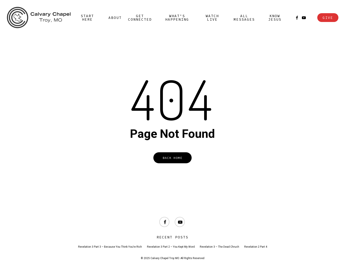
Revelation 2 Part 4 (255, 246)
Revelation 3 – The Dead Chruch (219, 246)
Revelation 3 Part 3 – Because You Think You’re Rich (110, 246)
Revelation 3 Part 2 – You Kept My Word (171, 246)
